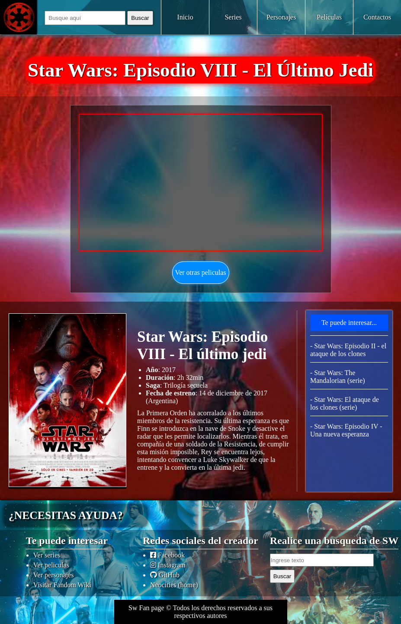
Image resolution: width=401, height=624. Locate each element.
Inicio (185, 17)
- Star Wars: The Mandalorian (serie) (337, 376)
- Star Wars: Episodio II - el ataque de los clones (348, 349)
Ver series (47, 555)
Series (233, 17)
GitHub (165, 575)
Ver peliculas (51, 565)
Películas (329, 17)
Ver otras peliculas (200, 272)
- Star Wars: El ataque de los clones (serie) (344, 403)
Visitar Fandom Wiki (62, 585)
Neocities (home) (174, 585)
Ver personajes (53, 575)
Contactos (377, 17)
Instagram (168, 565)
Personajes (281, 17)
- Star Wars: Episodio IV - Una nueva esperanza (346, 430)
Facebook (167, 555)
